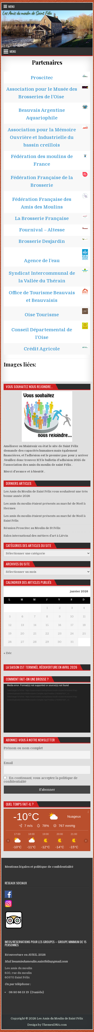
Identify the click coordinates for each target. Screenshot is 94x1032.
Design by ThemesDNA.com (47, 1024)
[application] (47, 708)
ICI (39, 460)
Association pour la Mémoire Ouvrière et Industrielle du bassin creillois (42, 137)
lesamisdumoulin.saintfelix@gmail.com (40, 961)
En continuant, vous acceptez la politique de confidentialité (40, 779)
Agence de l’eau (42, 260)
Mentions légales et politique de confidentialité (39, 866)
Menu (11, 6)
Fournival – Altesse (42, 230)
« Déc (8, 653)
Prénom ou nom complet (23, 748)
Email (8, 763)
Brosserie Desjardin (42, 241)
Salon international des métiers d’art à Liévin (36, 535)
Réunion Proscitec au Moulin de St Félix (32, 528)
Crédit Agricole (42, 348)
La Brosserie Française (42, 218)
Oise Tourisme (42, 314)
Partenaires (47, 62)
